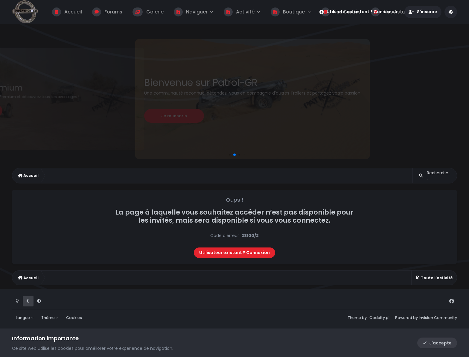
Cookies (74, 317)
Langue (25, 317)
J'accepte (437, 343)
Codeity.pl (379, 317)
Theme (354, 317)
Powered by (426, 317)
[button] (229, 154)
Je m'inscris (174, 116)
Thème (50, 317)
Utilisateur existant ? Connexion (234, 253)
